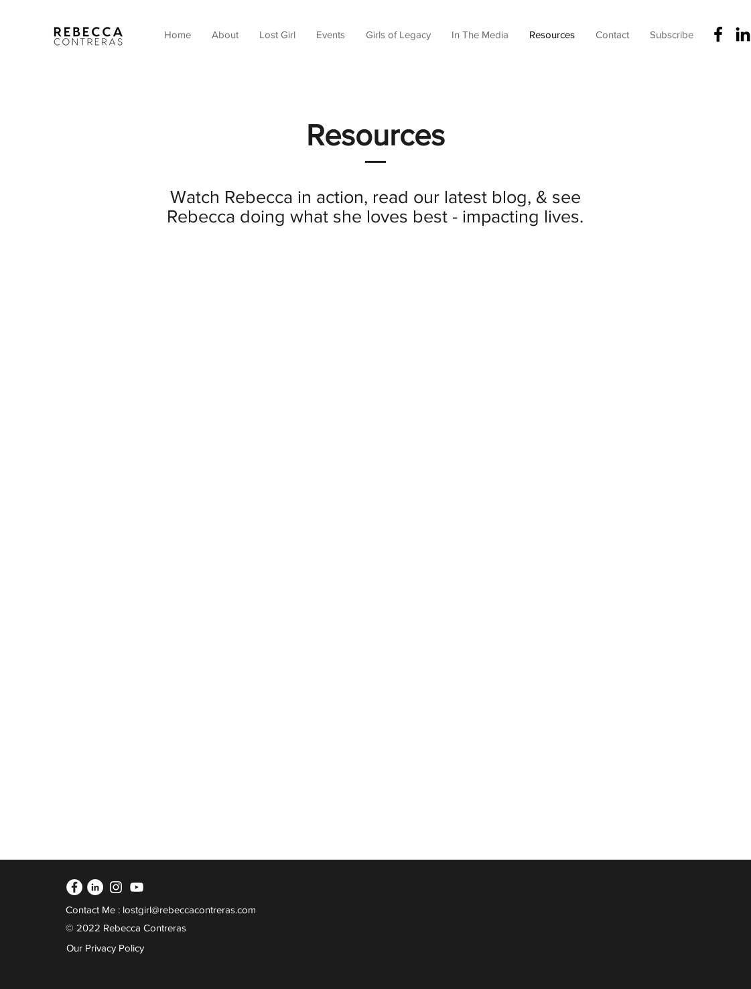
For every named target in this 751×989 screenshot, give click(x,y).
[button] (330, 34)
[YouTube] (137, 887)
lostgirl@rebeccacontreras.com (189, 909)
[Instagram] (116, 887)
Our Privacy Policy (105, 947)
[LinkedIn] (95, 887)
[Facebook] (718, 34)
